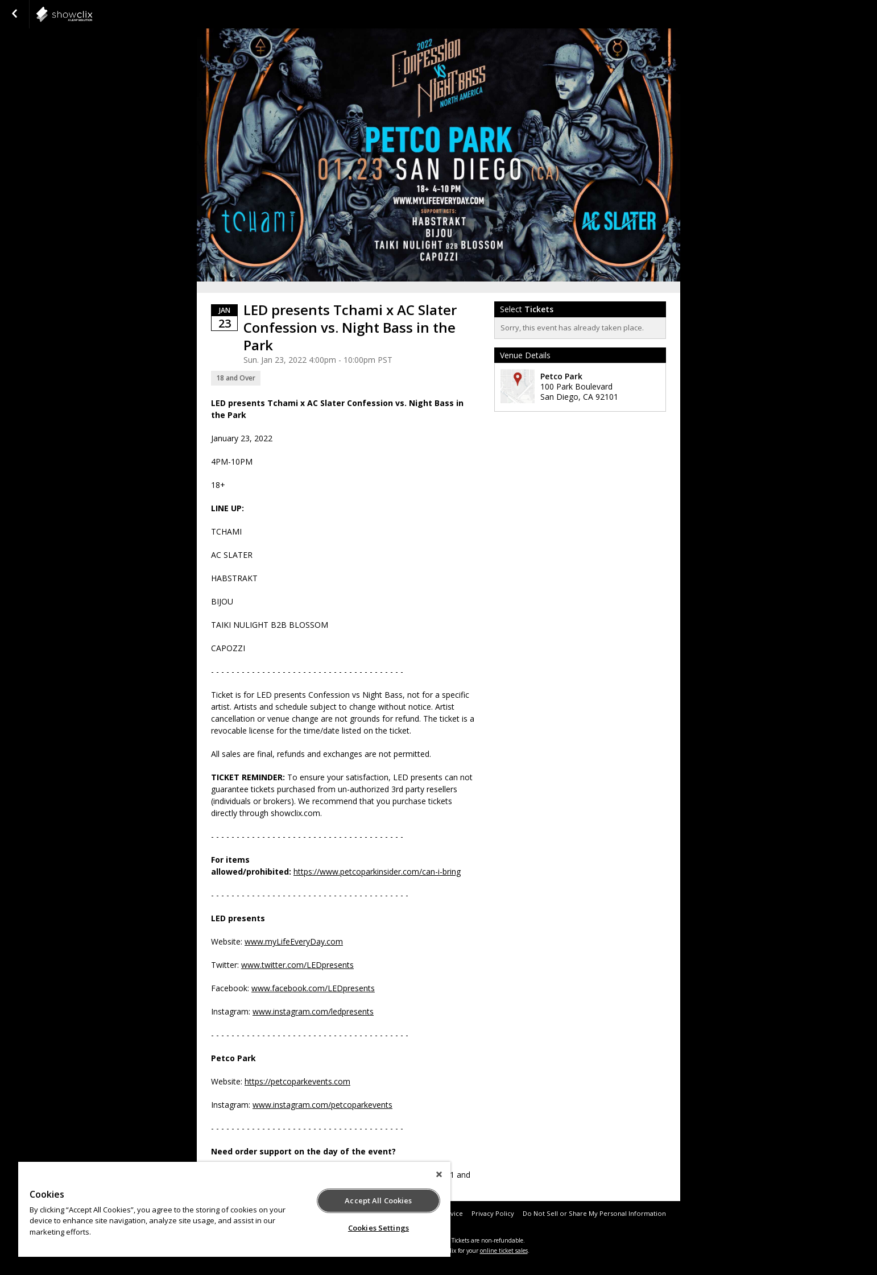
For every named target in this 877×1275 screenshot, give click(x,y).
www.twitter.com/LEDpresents (297, 964)
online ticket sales (504, 1251)
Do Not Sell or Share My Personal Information (594, 1213)
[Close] (439, 1174)
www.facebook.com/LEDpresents (313, 988)
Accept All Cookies (378, 1200)
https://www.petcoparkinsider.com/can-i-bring (377, 871)
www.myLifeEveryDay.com (294, 941)
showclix (92, 14)
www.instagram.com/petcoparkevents (322, 1104)
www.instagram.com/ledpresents (313, 1011)
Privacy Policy (492, 1213)
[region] (234, 1209)
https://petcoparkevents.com (297, 1081)
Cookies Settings (378, 1228)
